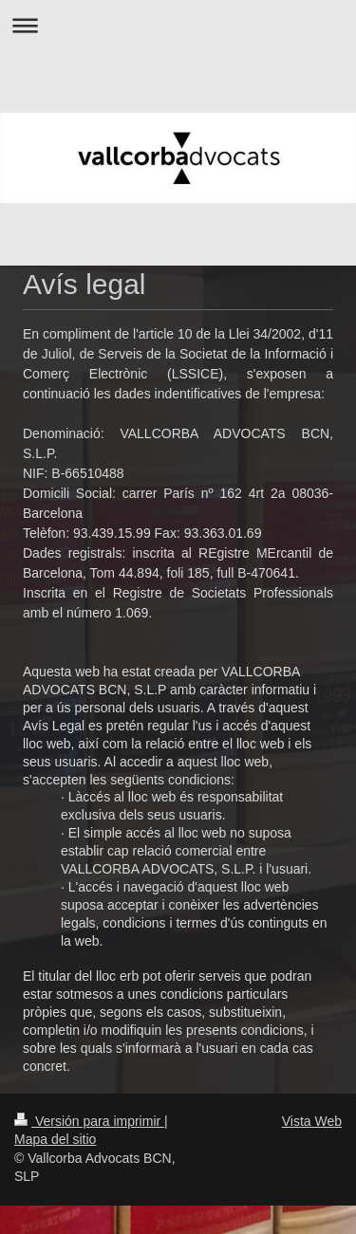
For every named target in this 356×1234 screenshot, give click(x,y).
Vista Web (312, 1121)
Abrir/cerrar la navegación (178, 25)
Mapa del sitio (55, 1139)
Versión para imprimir (89, 1121)
